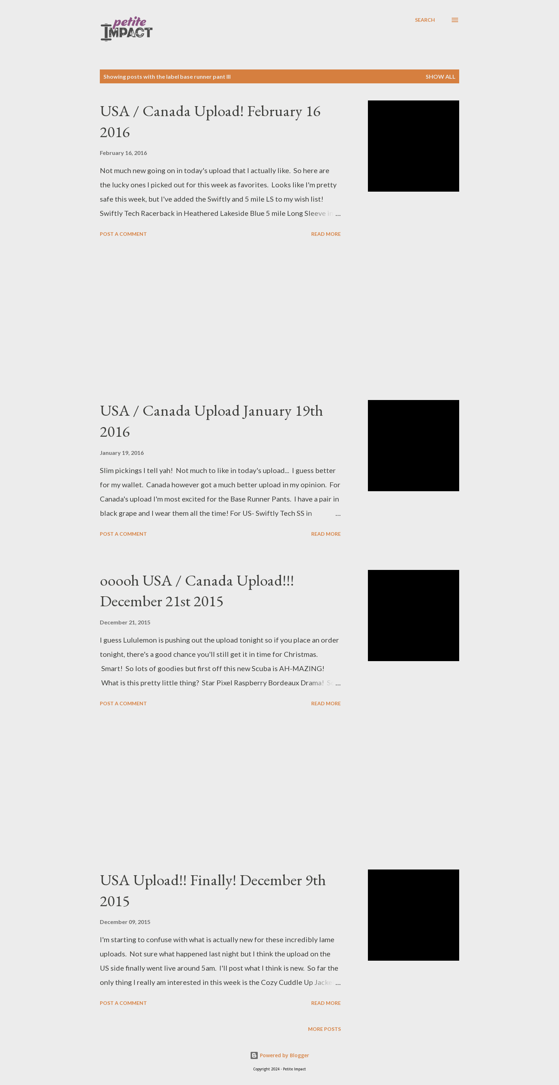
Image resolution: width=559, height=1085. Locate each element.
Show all (441, 76)
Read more (326, 234)
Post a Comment (123, 234)
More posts (324, 1029)
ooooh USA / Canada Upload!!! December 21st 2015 (197, 590)
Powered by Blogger (279, 1055)
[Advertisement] (220, 320)
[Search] (425, 20)
